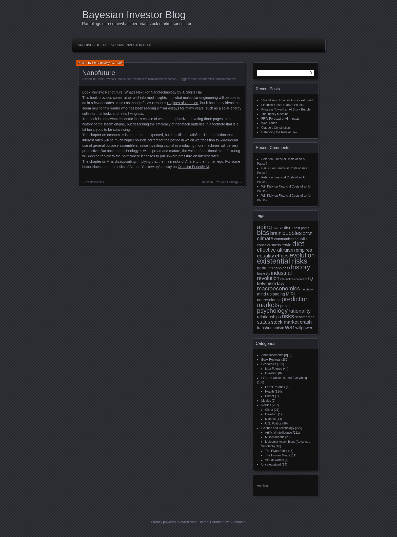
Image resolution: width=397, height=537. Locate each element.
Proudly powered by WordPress (174, 522)
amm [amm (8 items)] (276, 228)
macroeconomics (202, 79)
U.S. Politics (273, 423)
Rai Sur (266, 168)
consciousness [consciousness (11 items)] (269, 245)
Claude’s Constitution (275, 127)
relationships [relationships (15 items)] (269, 316)
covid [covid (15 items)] (286, 245)
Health (269, 391)
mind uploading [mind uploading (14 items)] (271, 294)
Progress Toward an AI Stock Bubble (286, 109)
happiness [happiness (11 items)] (282, 268)
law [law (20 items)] (280, 283)
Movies (266, 400)
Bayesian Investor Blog (134, 14)
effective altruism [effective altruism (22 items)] (276, 250)
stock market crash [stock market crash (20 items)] (291, 322)
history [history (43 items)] (300, 267)
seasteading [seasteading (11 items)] (304, 317)
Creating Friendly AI (193, 167)
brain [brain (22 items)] (275, 233)
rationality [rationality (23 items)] (300, 311)
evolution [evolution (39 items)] (302, 255)
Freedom (271, 414)
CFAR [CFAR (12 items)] (308, 233)
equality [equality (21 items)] (265, 255)
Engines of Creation (182, 103)
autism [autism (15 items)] (286, 227)
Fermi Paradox (275, 387)
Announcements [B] (274, 355)
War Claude (269, 123)
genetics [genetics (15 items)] (265, 268)
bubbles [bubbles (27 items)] (292, 233)
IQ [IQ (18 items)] (310, 278)
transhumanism (225, 79)
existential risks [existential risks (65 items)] (282, 261)
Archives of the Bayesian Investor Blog (115, 45)
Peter (96, 63)
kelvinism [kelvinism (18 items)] (266, 283)
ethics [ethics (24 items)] (282, 255)
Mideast (270, 419)
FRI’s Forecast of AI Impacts (280, 118)
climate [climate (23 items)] (265, 238)
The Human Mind (276, 455)
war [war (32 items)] (289, 327)
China (269, 410)
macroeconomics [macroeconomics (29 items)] (278, 288)
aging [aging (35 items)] (264, 227)
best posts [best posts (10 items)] (301, 228)
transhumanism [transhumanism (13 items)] (270, 328)
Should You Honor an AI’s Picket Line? (287, 100)
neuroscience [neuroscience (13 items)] (269, 300)
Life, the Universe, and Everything (284, 378)
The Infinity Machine (274, 114)
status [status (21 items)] (263, 322)
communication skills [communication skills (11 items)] (290, 239)
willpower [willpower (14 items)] (303, 327)
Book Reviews (106, 79)
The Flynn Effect (276, 451)
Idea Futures (273, 369)
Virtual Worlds (274, 460)
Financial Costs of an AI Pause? (282, 105)
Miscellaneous (274, 437)
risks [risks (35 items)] (288, 316)
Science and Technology (277, 428)
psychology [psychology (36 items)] (272, 310)
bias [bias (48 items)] (263, 232)
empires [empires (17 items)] (304, 250)
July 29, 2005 (113, 63)
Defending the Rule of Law (279, 132)
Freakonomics (94, 182)
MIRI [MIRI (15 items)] (290, 294)
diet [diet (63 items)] (298, 244)
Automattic (237, 522)
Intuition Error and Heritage (220, 182)
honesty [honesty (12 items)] (263, 273)
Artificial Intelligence (278, 432)
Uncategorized (271, 464)
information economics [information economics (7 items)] (293, 279)
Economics (268, 364)
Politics (266, 405)
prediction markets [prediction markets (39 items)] (283, 301)
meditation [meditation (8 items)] (307, 289)
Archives (263, 485)
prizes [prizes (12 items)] (285, 306)
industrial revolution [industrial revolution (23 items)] (274, 275)
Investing (271, 373)
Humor (269, 396)
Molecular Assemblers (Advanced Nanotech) (147, 79)
